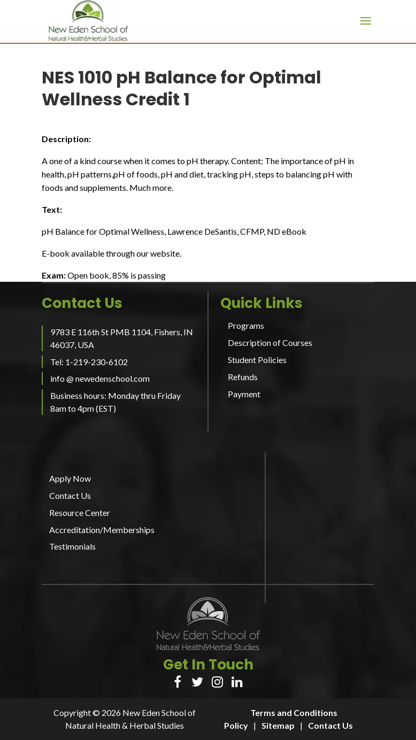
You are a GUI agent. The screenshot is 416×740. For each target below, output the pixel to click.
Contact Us (70, 495)
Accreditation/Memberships (102, 530)
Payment (244, 394)
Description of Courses (270, 342)
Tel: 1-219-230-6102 (89, 362)
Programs (246, 325)
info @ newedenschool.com (100, 378)
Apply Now (70, 478)
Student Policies (257, 359)
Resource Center (79, 512)
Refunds (243, 377)
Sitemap (278, 725)
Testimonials (72, 546)
